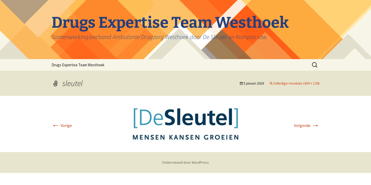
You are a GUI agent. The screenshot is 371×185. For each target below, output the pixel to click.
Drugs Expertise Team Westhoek (78, 64)
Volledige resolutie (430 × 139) (296, 83)
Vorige (62, 125)
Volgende (306, 125)
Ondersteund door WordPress (185, 162)
